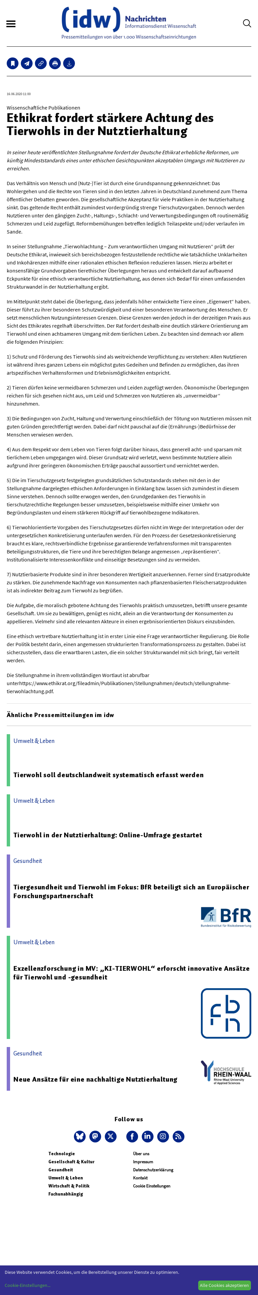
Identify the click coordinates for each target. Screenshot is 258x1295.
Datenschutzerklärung (153, 1170)
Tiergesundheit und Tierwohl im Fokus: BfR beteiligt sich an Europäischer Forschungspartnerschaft (131, 891)
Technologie (61, 1154)
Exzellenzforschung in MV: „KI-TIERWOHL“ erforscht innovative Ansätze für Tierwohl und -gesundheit (131, 972)
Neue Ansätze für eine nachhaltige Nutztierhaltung (95, 1079)
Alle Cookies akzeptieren (224, 1285)
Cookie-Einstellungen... (27, 1285)
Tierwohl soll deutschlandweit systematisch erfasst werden (108, 775)
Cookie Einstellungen (151, 1186)
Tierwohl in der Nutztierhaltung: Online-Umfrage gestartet (107, 835)
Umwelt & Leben (65, 1178)
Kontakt (140, 1178)
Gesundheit (60, 1170)
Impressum (143, 1162)
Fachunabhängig (65, 1194)
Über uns (141, 1154)
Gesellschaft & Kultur (71, 1162)
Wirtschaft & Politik (68, 1186)
